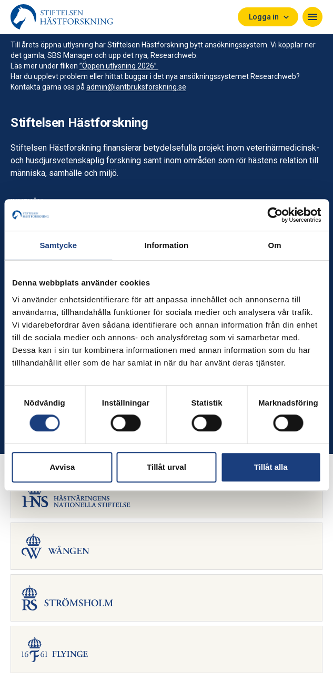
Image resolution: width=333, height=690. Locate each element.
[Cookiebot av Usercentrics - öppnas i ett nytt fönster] (275, 215)
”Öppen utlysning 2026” (118, 66)
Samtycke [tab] (58, 245)
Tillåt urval (166, 466)
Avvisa (62, 466)
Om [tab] (274, 245)
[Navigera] (312, 17)
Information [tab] (167, 245)
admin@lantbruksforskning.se (136, 87)
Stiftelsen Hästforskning (79, 122)
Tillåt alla (271, 466)
